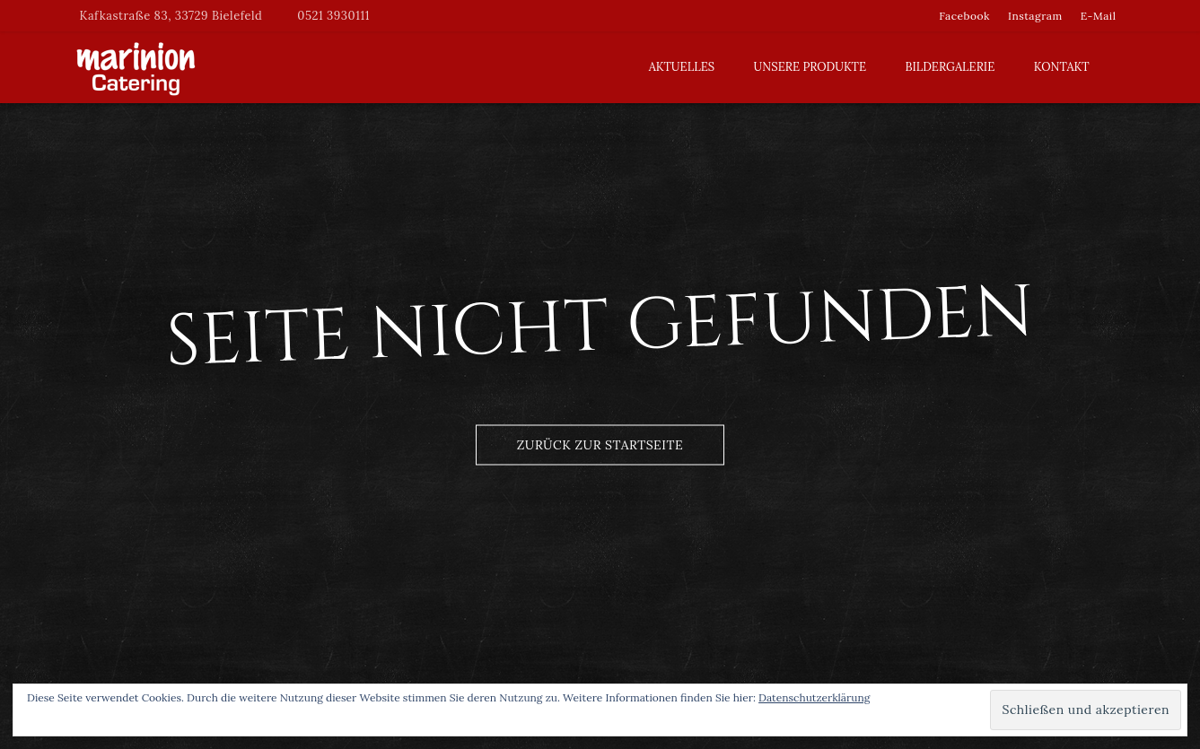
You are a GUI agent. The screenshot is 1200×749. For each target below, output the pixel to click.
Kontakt (1062, 66)
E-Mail (1099, 15)
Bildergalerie (949, 66)
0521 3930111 (333, 15)
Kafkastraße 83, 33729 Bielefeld (171, 15)
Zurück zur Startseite (600, 444)
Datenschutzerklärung (814, 697)
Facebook (964, 15)
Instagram (1035, 15)
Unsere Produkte (810, 66)
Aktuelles (681, 66)
